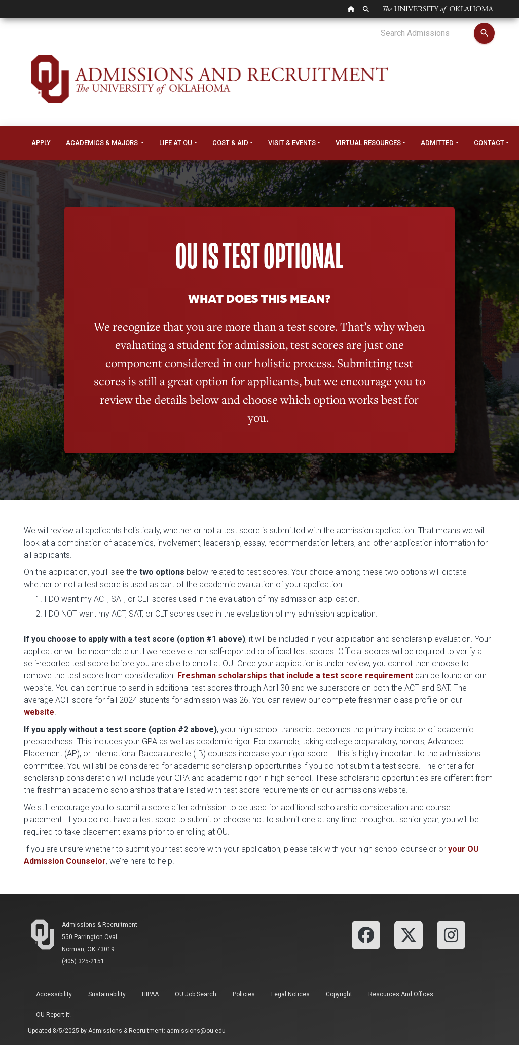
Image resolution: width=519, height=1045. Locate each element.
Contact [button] (489, 143)
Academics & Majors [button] (102, 143)
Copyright (339, 994)
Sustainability (107, 994)
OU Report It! (53, 1014)
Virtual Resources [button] (368, 143)
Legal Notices (290, 994)
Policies (244, 994)
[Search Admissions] (427, 33)
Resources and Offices (400, 994)
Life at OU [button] (175, 143)
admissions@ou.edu (196, 1030)
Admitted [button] (437, 143)
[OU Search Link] (366, 9)
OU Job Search (195, 994)
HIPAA (150, 994)
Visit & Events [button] (292, 143)
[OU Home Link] (351, 9)
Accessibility (54, 994)
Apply (41, 143)
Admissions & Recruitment (99, 924)
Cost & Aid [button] (230, 143)
